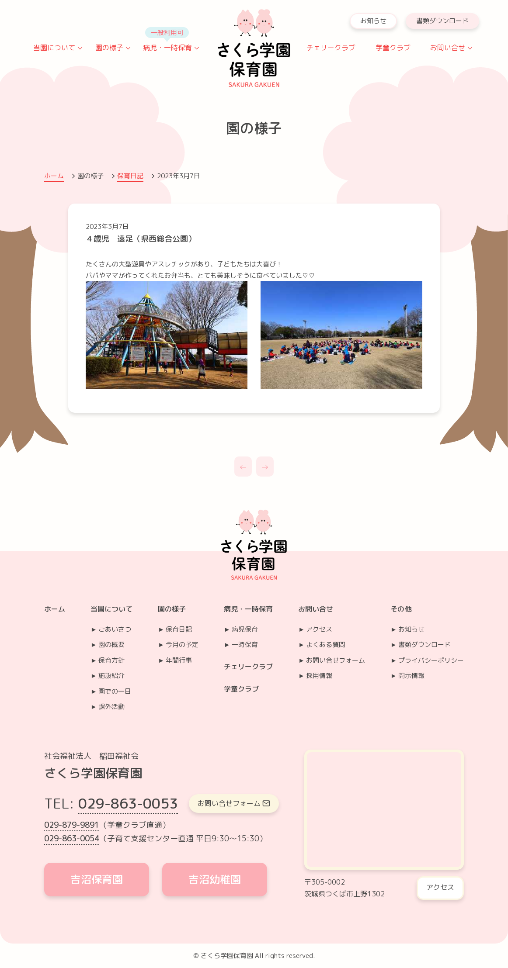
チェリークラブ (330, 47)
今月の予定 (182, 644)
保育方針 (111, 660)
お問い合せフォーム (335, 660)
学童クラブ (393, 47)
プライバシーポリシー (431, 660)
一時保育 (245, 644)
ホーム (54, 175)
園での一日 (114, 691)
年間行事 (179, 660)
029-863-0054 (71, 838)
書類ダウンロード (442, 20)
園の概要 (111, 644)
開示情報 (411, 675)
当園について (54, 47)
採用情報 (319, 675)
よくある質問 (325, 644)
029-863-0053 (128, 803)
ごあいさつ (114, 629)
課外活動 (111, 706)
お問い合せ (447, 47)
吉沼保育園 (96, 879)
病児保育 (245, 629)
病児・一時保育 (167, 47)
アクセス (319, 629)
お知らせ (373, 20)
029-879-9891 (71, 824)
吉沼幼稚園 (214, 879)
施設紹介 (111, 675)
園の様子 (109, 47)
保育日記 (130, 175)
